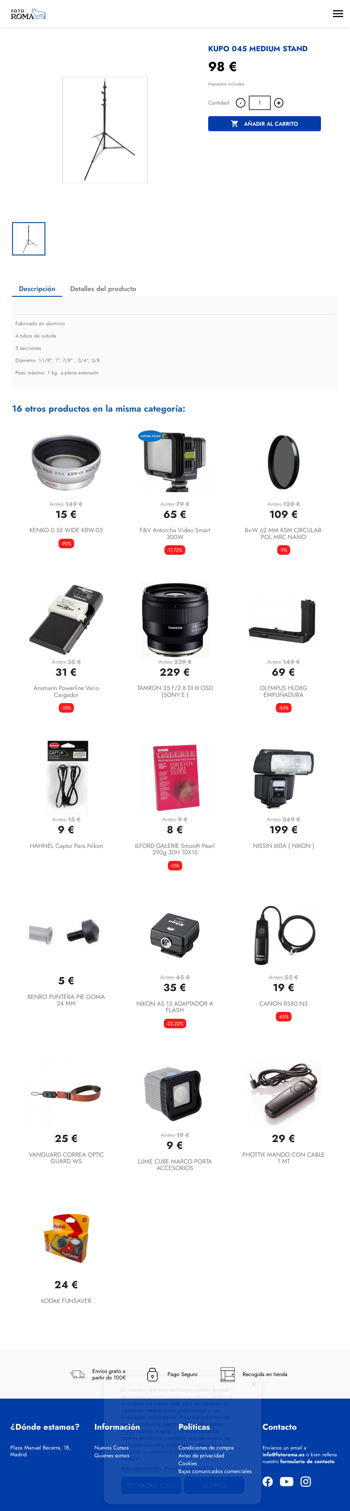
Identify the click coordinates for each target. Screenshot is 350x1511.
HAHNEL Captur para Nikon (66, 845)
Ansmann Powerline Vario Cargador (66, 691)
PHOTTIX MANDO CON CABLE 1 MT (283, 1158)
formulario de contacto (307, 1461)
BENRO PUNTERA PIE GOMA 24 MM (66, 1000)
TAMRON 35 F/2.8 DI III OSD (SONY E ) (175, 691)
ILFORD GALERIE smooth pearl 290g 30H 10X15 (175, 849)
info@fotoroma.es (283, 1454)
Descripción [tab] (37, 289)
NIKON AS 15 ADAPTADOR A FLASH (174, 1007)
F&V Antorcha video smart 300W (175, 533)
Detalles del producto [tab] (103, 289)
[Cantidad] (260, 103)
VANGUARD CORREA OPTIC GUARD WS (66, 1158)
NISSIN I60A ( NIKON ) (283, 845)
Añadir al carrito (264, 124)
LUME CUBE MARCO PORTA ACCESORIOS (175, 1165)
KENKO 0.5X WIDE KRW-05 (66, 530)
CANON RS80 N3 (283, 1003)
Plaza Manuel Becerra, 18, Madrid (40, 1451)
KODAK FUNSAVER (66, 1300)
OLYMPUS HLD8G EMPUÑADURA (283, 691)
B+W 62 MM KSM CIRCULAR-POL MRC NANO (284, 533)
